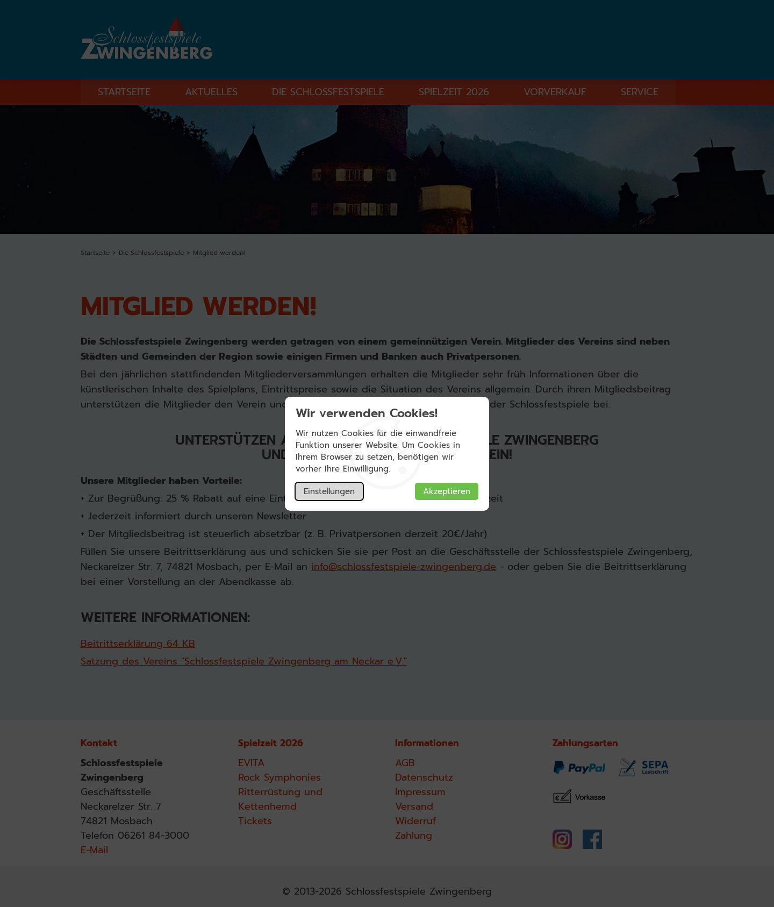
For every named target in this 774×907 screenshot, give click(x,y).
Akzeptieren (446, 491)
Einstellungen (329, 491)
